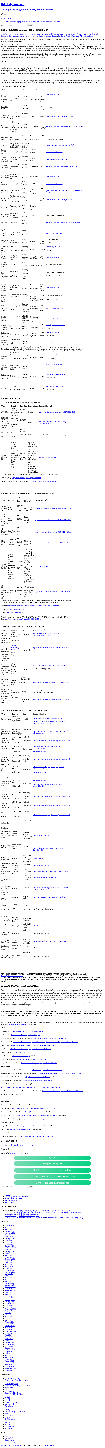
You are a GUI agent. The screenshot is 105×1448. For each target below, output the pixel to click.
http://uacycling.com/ (53, 94)
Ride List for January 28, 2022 (71, 1212)
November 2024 (10, 1233)
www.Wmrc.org (38, 858)
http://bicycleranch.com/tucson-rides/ (29, 1126)
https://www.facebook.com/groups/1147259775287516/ (64, 127)
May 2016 (8, 1316)
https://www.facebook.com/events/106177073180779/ (50, 682)
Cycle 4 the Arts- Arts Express (29, 1214)
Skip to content (6, 18)
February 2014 (10, 1359)
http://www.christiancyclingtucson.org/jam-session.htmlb (52, 759)
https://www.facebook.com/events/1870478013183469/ (53, 508)
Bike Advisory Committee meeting (16, 1380)
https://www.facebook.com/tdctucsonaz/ (46, 926)
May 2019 (8, 1264)
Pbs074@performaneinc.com (55, 325)
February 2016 (10, 1322)
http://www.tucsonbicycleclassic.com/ (45, 877)
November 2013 (10, 1365)
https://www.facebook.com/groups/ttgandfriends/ (29, 1042)
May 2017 (8, 1294)
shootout (54, 36)
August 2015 (9, 1333)
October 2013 (9, 1366)
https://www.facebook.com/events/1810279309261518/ (57, 412)
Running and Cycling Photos (52, 1164)
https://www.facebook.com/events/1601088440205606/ (22, 619)
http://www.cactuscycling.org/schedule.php (26, 478)
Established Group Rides (57, 34)
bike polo (95, 34)
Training (8, 1424)
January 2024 (9, 1238)
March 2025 (9, 1229)
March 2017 (9, 1298)
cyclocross (34, 36)
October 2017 (9, 1289)
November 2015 (10, 1327)
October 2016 (9, 1307)
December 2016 (10, 1303)
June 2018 (8, 1276)
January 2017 (9, 1302)
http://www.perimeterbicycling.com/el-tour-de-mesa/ (50, 897)
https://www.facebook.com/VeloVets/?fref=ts (61, 145)
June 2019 (8, 1263)
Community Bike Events (21, 34)
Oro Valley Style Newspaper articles (17, 1197)
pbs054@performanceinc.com (56, 332)
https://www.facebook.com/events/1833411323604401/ (53, 520)
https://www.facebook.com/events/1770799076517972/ (51, 699)
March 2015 (9, 1339)
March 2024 (9, 1237)
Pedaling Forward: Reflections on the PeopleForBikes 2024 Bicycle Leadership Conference (45, 1210)
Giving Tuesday (7, 1145)
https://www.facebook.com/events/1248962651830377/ (51, 647)
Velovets (82, 36)
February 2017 (10, 1300)
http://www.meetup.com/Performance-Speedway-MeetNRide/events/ (34, 1108)
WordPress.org (10, 1442)
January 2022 (9, 1251)
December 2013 (10, 1363)
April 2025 (8, 1227)
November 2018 (10, 1272)
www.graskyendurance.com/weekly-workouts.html (37, 1119)
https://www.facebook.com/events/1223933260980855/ (51, 941)
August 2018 (9, 1274)
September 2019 (10, 1259)
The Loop (79, 34)
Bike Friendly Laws (11, 1384)
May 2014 (8, 1355)
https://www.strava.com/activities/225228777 (48, 718)
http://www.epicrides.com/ (41, 865)
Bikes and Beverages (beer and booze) (17, 1385)
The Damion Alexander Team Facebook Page (52, 1170)
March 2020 (9, 1255)
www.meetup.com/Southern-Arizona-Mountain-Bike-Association (59, 1073)
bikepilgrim (89, 36)
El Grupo (8, 1398)
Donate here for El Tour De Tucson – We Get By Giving (64, 1218)
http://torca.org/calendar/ (15, 613)
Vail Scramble (9, 1202)
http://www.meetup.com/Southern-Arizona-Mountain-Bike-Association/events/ (33, 606)
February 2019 (10, 1268)
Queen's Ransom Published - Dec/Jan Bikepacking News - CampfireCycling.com (31, 1212)
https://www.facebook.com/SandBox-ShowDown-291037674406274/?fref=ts (49, 722)
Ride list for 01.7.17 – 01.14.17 (25, 1145)
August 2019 (9, 1261)
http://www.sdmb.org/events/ (15, 609)
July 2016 (8, 1313)
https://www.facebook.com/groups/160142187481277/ (39, 1063)
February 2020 (10, 1257)
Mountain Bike (71, 34)
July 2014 (8, 1353)
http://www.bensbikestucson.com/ (20, 1129)
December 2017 (10, 1285)
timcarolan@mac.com (53, 247)
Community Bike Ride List (39, 34)
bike (90, 34)
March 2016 (9, 1320)
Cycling (7, 1397)
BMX (7, 1389)
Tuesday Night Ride (72, 36)
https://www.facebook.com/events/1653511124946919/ (53, 532)
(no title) (8, 1195)
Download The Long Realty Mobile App (52, 1183)
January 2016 (9, 1324)
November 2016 (10, 1305)
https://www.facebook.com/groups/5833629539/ (62, 167)
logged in (12, 1153)
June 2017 (8, 1292)
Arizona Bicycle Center (12, 1378)
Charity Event (9, 1391)
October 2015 (9, 1329)
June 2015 (8, 1335)
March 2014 (9, 1357)
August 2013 (9, 1370)
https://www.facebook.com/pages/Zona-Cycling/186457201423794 (32, 1045)
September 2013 (10, 1368)
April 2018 (8, 1279)
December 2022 (10, 1246)
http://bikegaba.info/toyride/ (48, 457)
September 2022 (10, 1248)
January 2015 (9, 1342)
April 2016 (8, 1318)
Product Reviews (10, 1408)
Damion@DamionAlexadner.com (19, 1024)
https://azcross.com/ (39, 752)
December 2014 (10, 1344)
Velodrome (8, 1428)
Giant (40, 36)
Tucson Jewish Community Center (15, 646)
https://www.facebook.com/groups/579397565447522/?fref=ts (30, 1049)
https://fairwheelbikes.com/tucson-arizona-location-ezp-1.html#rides (34, 1115)
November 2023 (10, 1240)
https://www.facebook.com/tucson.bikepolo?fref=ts (63, 223)
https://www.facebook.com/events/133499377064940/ (50, 871)
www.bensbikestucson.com (55, 355)
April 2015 (8, 1337)
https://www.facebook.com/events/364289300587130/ (50, 665)
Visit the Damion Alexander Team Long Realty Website (52, 1176)
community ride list (23, 36)
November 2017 (10, 1287)
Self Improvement (11, 1419)
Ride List (8, 1413)
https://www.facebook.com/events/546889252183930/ (52, 543)
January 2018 (9, 1283)
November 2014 (10, 1346)
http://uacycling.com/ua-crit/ (42, 835)
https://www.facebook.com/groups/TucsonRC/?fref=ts (38, 1136)
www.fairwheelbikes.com (54, 308)
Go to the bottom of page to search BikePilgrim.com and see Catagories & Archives (32, 22)
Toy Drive (61, 36)
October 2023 (9, 1242)
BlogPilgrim (9, 1387)
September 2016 (10, 1309)
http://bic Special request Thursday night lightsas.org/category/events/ (46, 634)
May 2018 (8, 1277)
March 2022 (9, 1250)
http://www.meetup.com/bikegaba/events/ (59, 116)
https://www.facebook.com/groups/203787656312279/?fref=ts (62, 1091)
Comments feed (10, 1440)
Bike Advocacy (10, 1382)
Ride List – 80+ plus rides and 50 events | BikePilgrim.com (24, 1218)
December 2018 (10, 1270)
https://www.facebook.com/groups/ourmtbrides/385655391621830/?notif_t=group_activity (31, 1087)
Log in (7, 1436)
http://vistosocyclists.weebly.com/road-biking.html (28, 1031)
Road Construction (11, 1415)
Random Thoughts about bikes (15, 1411)
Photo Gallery (9, 1406)
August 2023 (9, 1244)
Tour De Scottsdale (11, 1200)
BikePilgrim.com (10, 1214)
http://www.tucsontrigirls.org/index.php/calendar (62, 1042)
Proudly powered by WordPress (11, 1445)
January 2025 (9, 1231)
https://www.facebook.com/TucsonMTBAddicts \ (38, 1080)
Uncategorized (9, 1426)
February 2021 (10, 1253)
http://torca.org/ (37, 1070)
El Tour (7, 1400)
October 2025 (9, 1225)
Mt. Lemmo (47, 36)
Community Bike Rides (8, 36)
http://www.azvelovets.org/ (21, 1056)
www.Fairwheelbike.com (54, 152)
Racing (7, 1410)
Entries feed (9, 1438)
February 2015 (10, 1340)
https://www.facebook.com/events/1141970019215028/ (53, 591)
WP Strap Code (49, 1445)
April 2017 (8, 1296)
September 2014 (10, 1350)
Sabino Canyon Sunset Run (14, 1198)
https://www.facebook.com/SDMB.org (38, 1077)
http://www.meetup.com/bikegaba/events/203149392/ (48, 1038)
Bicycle (85, 34)
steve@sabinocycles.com (54, 364)
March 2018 (9, 1281)
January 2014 (9, 1361)
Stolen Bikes (9, 1421)
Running (8, 1417)
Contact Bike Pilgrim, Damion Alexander (52, 1158)
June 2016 (8, 1314)
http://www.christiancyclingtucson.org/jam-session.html (51, 740)
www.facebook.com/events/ (52, 1070)
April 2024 (8, 1235)
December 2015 (10, 1326)
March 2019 (9, 1266)
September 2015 (10, 1331)
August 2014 (9, 1352)
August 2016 (9, 1311)
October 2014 (9, 1348)
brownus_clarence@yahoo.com (56, 159)
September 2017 (10, 1290)
